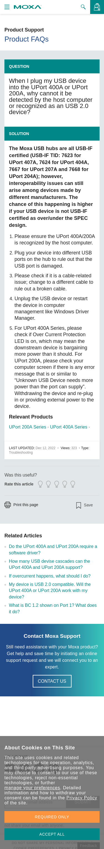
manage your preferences (32, 787)
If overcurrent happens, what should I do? (49, 576)
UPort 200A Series (27, 427)
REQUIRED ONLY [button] (52, 817)
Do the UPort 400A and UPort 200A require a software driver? (53, 549)
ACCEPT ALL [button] (52, 834)
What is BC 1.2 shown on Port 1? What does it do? (53, 608)
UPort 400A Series (68, 427)
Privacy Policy (81, 797)
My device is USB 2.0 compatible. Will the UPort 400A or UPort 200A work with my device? (50, 590)
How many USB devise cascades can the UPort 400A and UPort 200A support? (49, 564)
